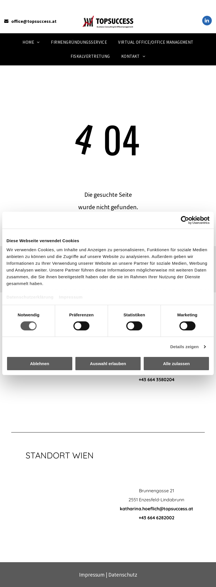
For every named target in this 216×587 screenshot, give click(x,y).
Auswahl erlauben (108, 363)
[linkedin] (207, 21)
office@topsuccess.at (34, 21)
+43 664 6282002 (156, 517)
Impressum (71, 296)
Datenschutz (122, 574)
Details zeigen (184, 346)
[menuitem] (31, 42)
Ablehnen (39, 363)
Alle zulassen (176, 363)
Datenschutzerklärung (30, 296)
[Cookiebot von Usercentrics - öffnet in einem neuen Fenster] (185, 220)
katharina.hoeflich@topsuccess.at (156, 508)
